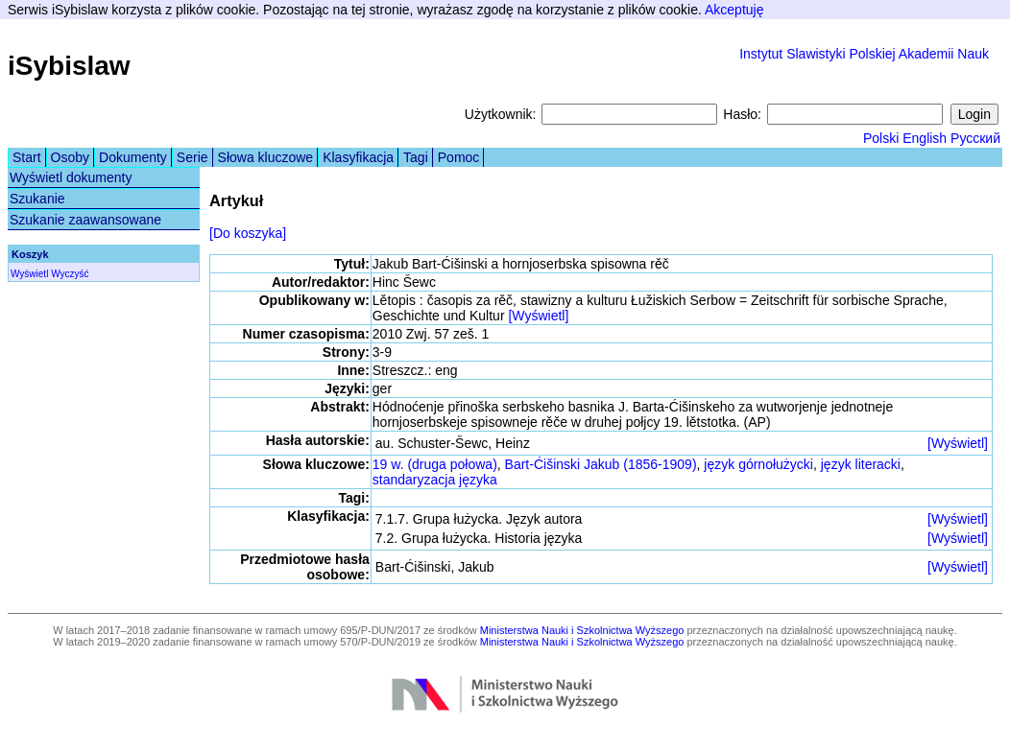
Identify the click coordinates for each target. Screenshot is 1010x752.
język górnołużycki (758, 464)
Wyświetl (29, 274)
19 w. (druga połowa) (435, 464)
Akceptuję (734, 9)
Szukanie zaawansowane (85, 219)
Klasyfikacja (358, 157)
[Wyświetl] (538, 315)
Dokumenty (133, 157)
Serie (192, 157)
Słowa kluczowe (266, 157)
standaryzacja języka (435, 479)
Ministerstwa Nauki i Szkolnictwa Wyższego (582, 630)
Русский (975, 138)
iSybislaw (69, 66)
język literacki (861, 464)
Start (26, 157)
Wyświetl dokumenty (71, 177)
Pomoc (459, 157)
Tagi (415, 157)
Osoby (70, 157)
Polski (881, 138)
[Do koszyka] (247, 233)
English (924, 138)
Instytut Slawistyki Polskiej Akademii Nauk (864, 53)
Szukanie (37, 198)
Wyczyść (69, 274)
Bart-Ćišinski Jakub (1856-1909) (601, 464)
